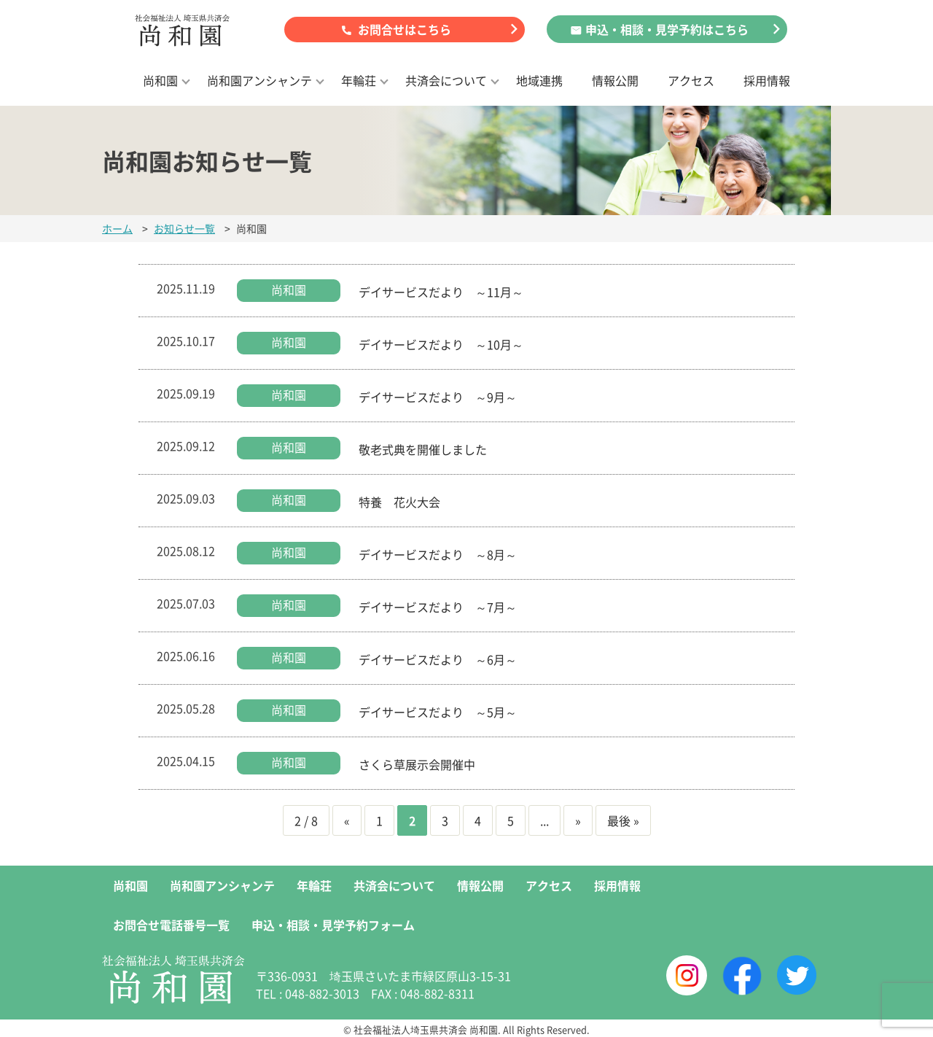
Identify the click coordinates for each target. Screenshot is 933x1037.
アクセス (691, 80)
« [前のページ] (347, 820)
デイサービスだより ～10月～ (441, 344)
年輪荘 (358, 80)
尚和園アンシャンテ (259, 80)
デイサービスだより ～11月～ (441, 291)
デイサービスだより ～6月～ (438, 659)
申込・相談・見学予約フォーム (333, 924)
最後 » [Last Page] (623, 820)
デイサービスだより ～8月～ (438, 554)
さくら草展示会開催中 (417, 764)
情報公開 (615, 80)
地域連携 (539, 80)
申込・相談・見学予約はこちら (667, 29)
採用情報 (766, 80)
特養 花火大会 (399, 501)
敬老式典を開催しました (423, 449)
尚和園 (160, 80)
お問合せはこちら (404, 29)
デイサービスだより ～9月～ (438, 396)
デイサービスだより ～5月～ (438, 712)
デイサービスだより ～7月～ (438, 606)
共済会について (446, 80)
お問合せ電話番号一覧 (171, 924)
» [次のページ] (578, 820)
